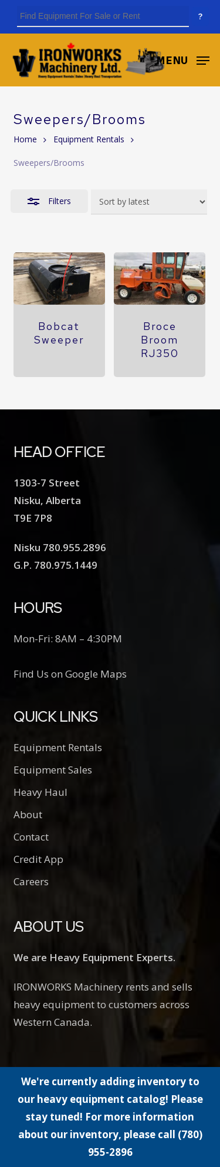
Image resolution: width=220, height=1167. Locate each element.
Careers (31, 881)
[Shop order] (149, 202)
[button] (182, 59)
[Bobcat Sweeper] (59, 278)
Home (25, 139)
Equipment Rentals (88, 139)
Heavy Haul (40, 792)
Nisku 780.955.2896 (59, 547)
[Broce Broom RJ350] (159, 278)
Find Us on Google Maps (70, 674)
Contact (31, 836)
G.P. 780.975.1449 (55, 565)
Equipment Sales (52, 769)
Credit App (38, 859)
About (27, 814)
